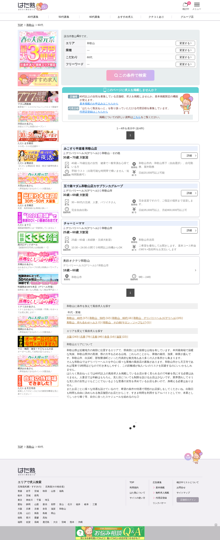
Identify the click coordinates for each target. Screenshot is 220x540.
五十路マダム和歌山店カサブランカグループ (93, 186)
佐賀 (28, 522)
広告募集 (157, 482)
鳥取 (36, 513)
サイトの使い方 (137, 498)
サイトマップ (183, 492)
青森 (20, 491)
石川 (70, 504)
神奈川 (29, 500)
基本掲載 (160, 487)
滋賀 (119, 336)
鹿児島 (46, 522)
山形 (53, 491)
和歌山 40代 (75, 318)
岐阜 (86, 504)
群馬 (36, 495)
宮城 (36, 491)
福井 (78, 504)
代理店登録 (161, 498)
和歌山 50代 (97, 318)
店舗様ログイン (188, 499)
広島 (20, 513)
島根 (45, 513)
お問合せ (181, 487)
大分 (55, 522)
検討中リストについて (188, 482)
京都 (94, 336)
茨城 (28, 495)
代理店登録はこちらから (94, 111)
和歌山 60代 (120, 318)
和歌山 (30, 24)
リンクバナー (159, 503)
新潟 (45, 504)
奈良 (107, 336)
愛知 (20, 504)
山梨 (36, 504)
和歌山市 (107, 190)
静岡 (28, 504)
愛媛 (36, 517)
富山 (61, 504)
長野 (53, 504)
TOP (20, 24)
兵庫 (82, 336)
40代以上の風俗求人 (107, 373)
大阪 (69, 336)
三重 (95, 504)
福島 (61, 491)
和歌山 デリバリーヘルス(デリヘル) (154, 318)
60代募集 (94, 16)
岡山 (53, 513)
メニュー (196, 6)
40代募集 (33, 16)
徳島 (20, 517)
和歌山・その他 (111, 153)
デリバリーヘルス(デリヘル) (82, 153)
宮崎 (64, 522)
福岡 (20, 522)
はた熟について (137, 492)
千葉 (39, 500)
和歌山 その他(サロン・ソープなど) (124, 322)
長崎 (36, 522)
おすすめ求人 (125, 16)
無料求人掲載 (162, 492)
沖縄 (80, 522)
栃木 (20, 495)
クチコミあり (156, 16)
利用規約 (134, 487)
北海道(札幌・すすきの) (29, 486)
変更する (185, 43)
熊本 (72, 522)
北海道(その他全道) (54, 486)
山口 (28, 513)
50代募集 (64, 16)
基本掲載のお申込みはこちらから (99, 103)
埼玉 (47, 500)
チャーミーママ (74, 223)
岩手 (28, 491)
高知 (45, 517)
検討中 (187, 5)
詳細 (189, 155)
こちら (137, 117)
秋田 (45, 491)
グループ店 (187, 16)
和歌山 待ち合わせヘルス (82, 322)
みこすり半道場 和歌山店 (80, 148)
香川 (28, 517)
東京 (20, 500)
